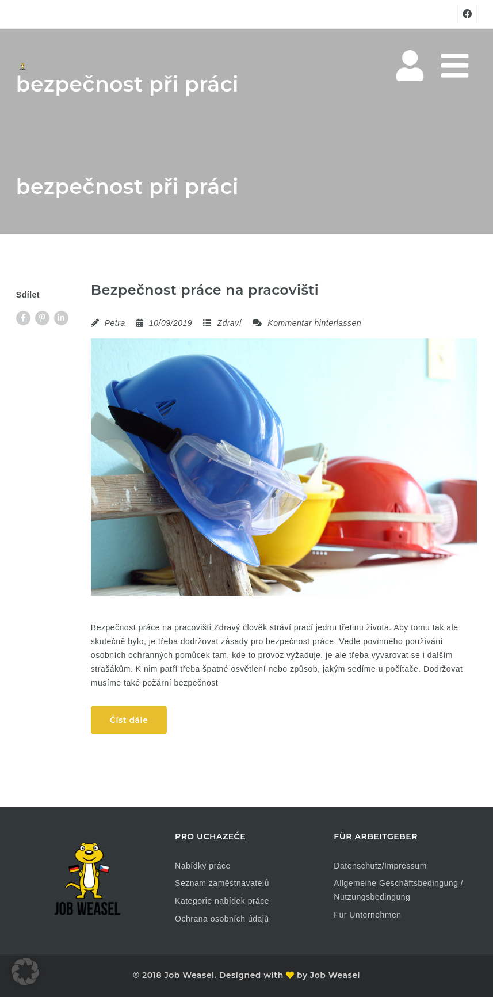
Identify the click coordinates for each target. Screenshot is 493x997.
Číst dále (129, 720)
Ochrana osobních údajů (222, 918)
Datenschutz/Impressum (380, 865)
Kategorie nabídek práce (222, 900)
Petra (115, 323)
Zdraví (229, 323)
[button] (25, 971)
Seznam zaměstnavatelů (222, 883)
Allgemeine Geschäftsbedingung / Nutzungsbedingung (398, 889)
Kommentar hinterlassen (307, 323)
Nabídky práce (203, 865)
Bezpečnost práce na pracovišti (205, 289)
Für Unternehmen (367, 914)
